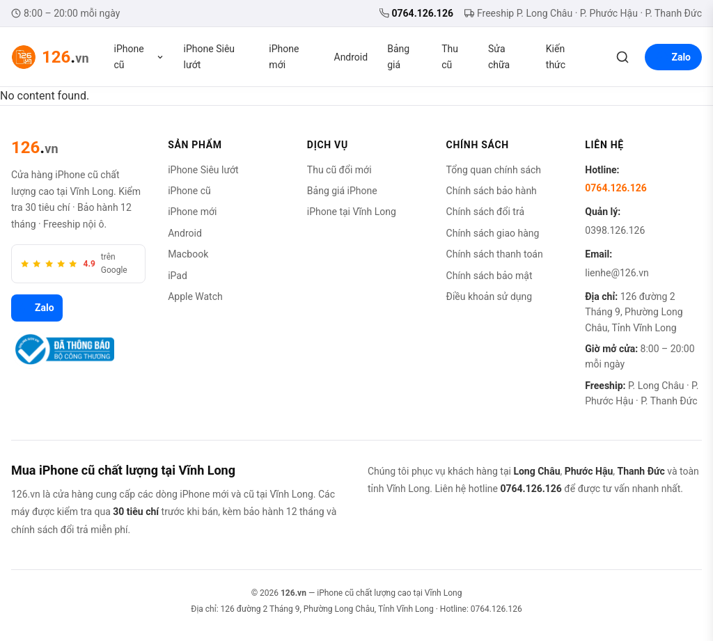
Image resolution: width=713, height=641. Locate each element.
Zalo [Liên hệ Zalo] (673, 57)
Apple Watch (195, 296)
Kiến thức (555, 56)
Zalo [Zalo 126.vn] (36, 308)
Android (351, 57)
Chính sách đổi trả (485, 211)
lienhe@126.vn (616, 272)
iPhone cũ (139, 56)
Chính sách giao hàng (493, 233)
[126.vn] (34, 147)
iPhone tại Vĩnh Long (351, 211)
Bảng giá (398, 56)
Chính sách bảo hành (491, 190)
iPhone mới (284, 56)
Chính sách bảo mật (489, 275)
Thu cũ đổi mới (339, 169)
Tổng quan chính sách (494, 169)
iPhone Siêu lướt (209, 56)
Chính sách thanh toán (494, 254)
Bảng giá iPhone (342, 190)
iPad (177, 275)
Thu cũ (449, 56)
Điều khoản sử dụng (489, 296)
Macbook (188, 254)
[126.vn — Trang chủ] (50, 57)
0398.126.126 (615, 230)
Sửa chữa (499, 56)
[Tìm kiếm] (622, 57)
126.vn (293, 593)
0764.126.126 (416, 13)
